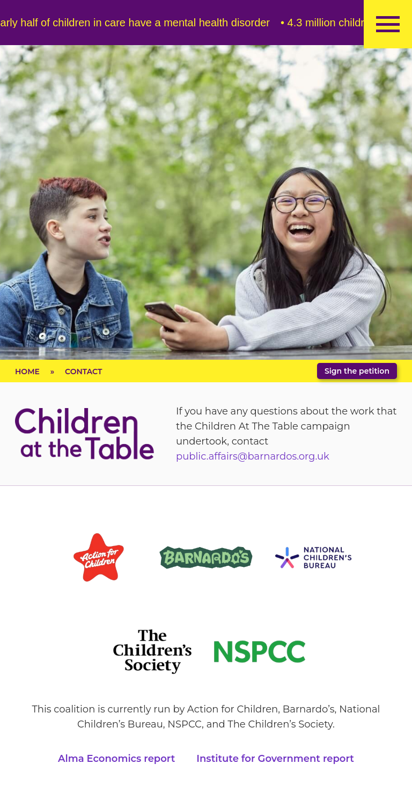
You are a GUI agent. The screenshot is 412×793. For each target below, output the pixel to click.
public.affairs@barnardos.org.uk (252, 456)
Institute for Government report (275, 759)
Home (27, 371)
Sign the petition (357, 371)
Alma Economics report (116, 759)
